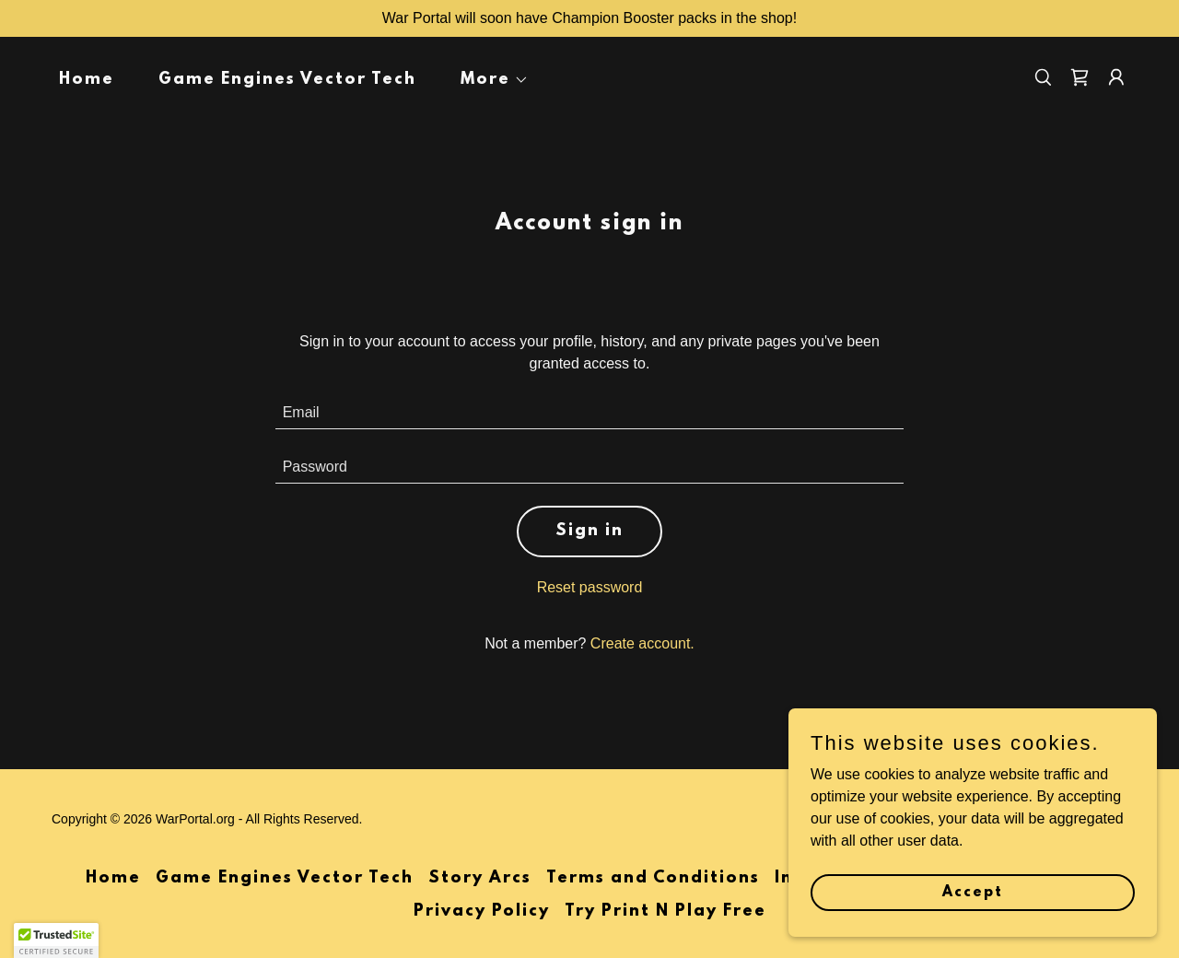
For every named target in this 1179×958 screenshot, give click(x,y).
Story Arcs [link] (479, 879)
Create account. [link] (642, 643)
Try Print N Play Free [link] (665, 912)
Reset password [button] (590, 587)
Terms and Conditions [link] (653, 879)
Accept (972, 891)
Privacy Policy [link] (482, 912)
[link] (1079, 77)
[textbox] (590, 413)
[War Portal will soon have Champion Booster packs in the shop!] (589, 18)
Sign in (589, 531)
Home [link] (86, 80)
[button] (487, 80)
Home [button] (113, 879)
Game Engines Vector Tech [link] (287, 80)
